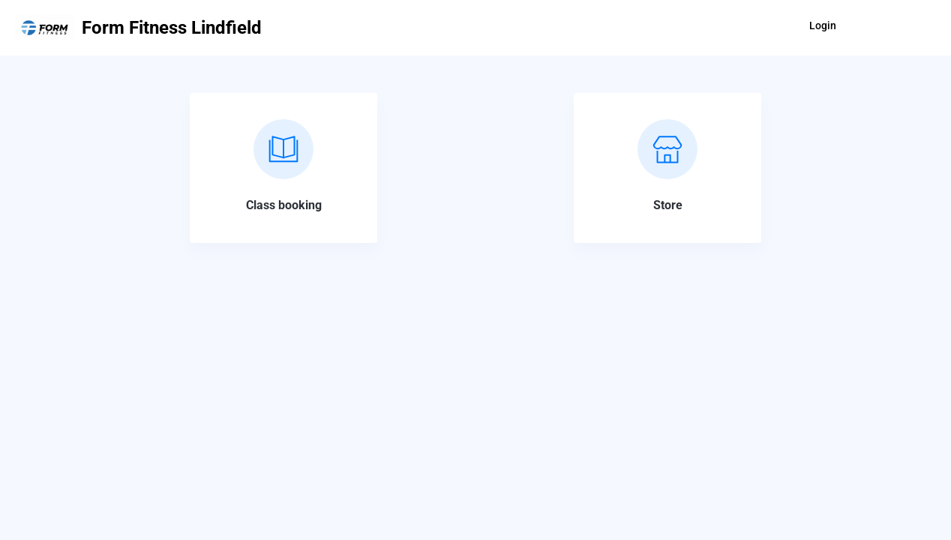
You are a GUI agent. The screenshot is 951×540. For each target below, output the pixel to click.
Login (822, 26)
